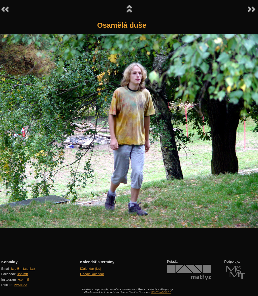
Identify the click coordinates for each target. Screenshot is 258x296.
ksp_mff (23, 279)
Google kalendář (92, 274)
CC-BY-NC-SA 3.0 (161, 292)
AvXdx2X (20, 285)
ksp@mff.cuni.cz (23, 269)
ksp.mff (22, 274)
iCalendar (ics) (90, 269)
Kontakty (9, 262)
